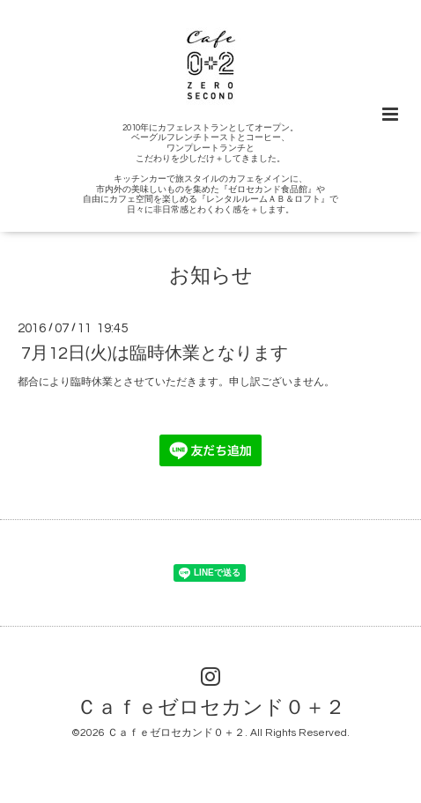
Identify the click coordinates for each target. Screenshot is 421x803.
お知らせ (211, 276)
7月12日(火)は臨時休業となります (154, 353)
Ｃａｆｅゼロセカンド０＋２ (211, 708)
